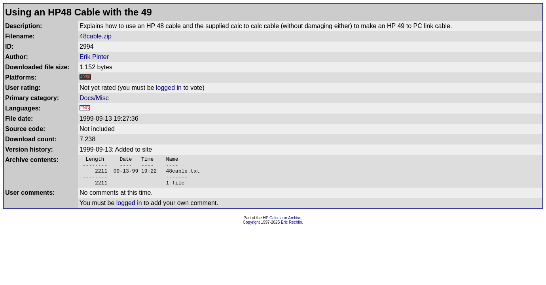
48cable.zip (96, 36)
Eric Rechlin (291, 228)
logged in (169, 87)
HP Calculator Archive (282, 224)
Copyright (251, 228)
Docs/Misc (94, 98)
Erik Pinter (94, 56)
